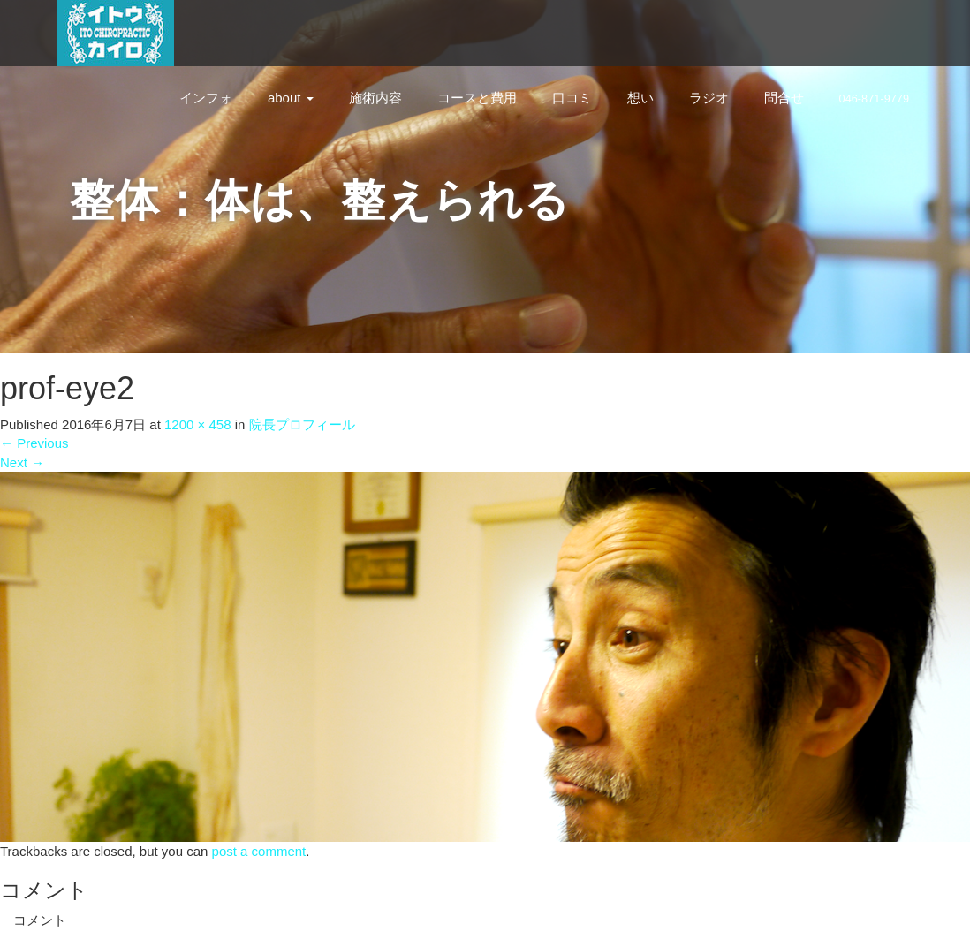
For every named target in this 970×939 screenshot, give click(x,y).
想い (640, 97)
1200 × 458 (197, 424)
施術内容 (375, 97)
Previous (34, 443)
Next (22, 462)
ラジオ (709, 97)
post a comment (259, 851)
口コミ (572, 97)
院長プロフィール (302, 424)
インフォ (205, 97)
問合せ (784, 97)
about (291, 97)
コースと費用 (477, 97)
